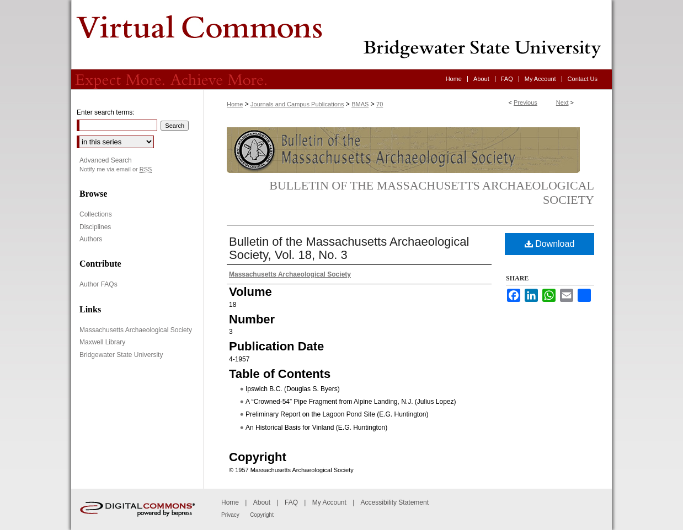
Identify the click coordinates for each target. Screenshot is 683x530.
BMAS (360, 104)
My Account (329, 502)
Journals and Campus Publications (297, 104)
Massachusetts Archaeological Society (135, 330)
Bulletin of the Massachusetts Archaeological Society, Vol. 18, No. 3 (349, 248)
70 (379, 104)
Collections (95, 214)
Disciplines (95, 227)
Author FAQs (98, 284)
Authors (90, 239)
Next (562, 102)
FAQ (291, 502)
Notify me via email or (115, 169)
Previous (525, 102)
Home (235, 104)
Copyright (262, 515)
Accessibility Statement (395, 502)
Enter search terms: (106, 112)
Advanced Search (105, 160)
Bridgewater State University (121, 355)
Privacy (230, 515)
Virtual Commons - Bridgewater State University (341, 34)
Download (550, 243)
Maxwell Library (102, 342)
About (261, 502)
